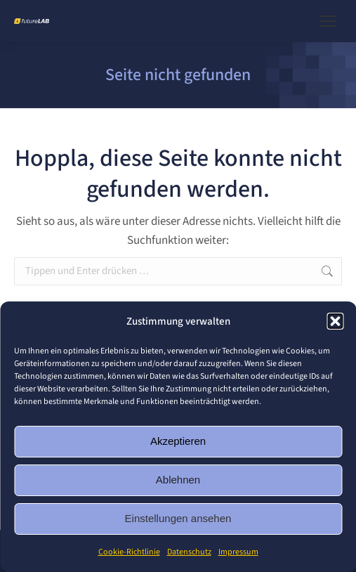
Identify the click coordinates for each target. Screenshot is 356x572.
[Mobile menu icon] (328, 21)
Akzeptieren (178, 441)
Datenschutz (189, 552)
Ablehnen (178, 480)
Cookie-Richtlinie (129, 552)
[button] (335, 321)
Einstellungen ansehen (178, 518)
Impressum (238, 552)
